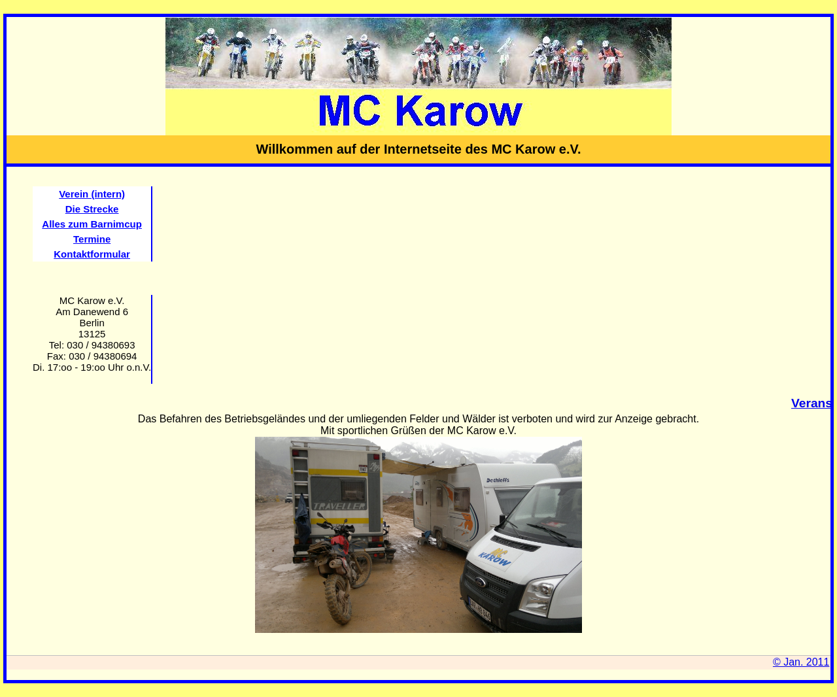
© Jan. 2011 (801, 662)
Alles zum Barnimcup (92, 224)
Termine (92, 239)
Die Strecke (92, 208)
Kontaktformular (92, 254)
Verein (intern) (92, 193)
